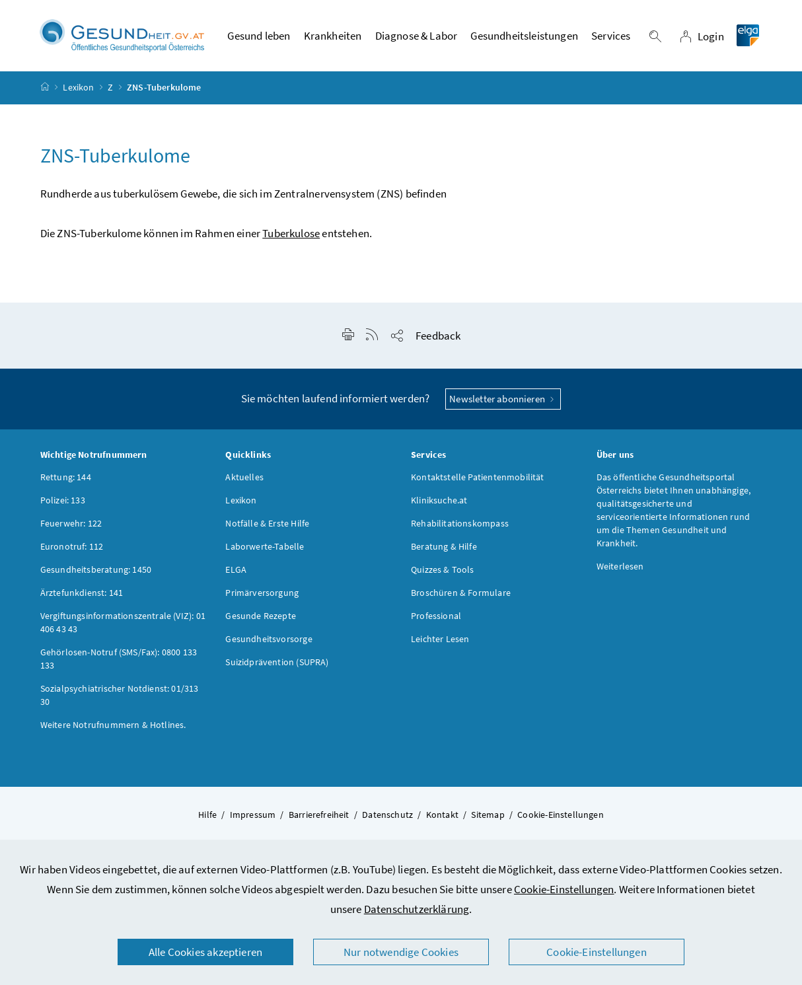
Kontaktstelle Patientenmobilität (477, 477)
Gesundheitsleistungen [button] (524, 35)
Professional (436, 616)
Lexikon (78, 87)
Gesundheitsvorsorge (268, 639)
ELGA (235, 569)
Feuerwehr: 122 (71, 523)
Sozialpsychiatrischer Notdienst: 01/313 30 (119, 695)
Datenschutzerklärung (417, 909)
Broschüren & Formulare (461, 593)
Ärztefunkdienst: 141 (82, 593)
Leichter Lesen (440, 639)
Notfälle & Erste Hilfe (267, 523)
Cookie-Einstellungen (564, 889)
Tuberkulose (291, 233)
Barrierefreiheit (319, 815)
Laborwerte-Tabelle (264, 546)
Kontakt (442, 815)
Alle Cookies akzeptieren (205, 952)
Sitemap (487, 815)
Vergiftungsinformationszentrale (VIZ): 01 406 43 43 (122, 622)
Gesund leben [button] (258, 35)
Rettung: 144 (65, 477)
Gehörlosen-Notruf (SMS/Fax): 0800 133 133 (119, 658)
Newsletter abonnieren (503, 398)
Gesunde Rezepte (260, 616)
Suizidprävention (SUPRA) (276, 662)
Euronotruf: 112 (72, 546)
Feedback (438, 335)
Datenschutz (387, 815)
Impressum (253, 815)
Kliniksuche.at (439, 500)
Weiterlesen (620, 566)
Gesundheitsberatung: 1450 (95, 569)
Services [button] (610, 35)
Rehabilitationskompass (460, 523)
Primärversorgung (262, 593)
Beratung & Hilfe (444, 546)
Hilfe (207, 815)
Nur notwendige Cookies (401, 952)
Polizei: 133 (62, 500)
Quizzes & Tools (442, 569)
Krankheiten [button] (333, 35)
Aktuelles (244, 477)
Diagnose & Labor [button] (416, 35)
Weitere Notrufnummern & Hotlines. (113, 725)
